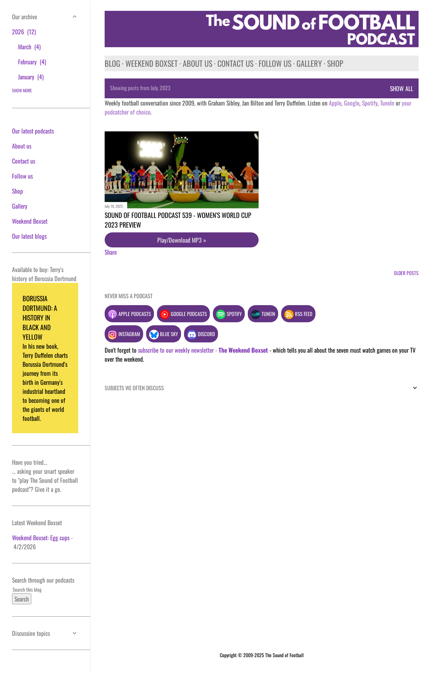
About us (197, 63)
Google (350, 102)
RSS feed (298, 313)
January (31, 76)
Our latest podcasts (33, 130)
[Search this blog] (38, 589)
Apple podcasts (129, 313)
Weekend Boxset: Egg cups (40, 537)
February (32, 61)
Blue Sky (163, 334)
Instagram (124, 334)
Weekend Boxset (151, 63)
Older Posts (406, 273)
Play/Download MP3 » (181, 239)
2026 (24, 31)
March (29, 46)
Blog (112, 63)
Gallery (309, 63)
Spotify (369, 102)
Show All (401, 88)
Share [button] (111, 251)
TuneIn (387, 102)
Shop (335, 63)
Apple (335, 102)
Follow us (275, 63)
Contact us (235, 63)
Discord (201, 334)
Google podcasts (183, 313)
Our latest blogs (29, 235)
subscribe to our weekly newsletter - (203, 349)
